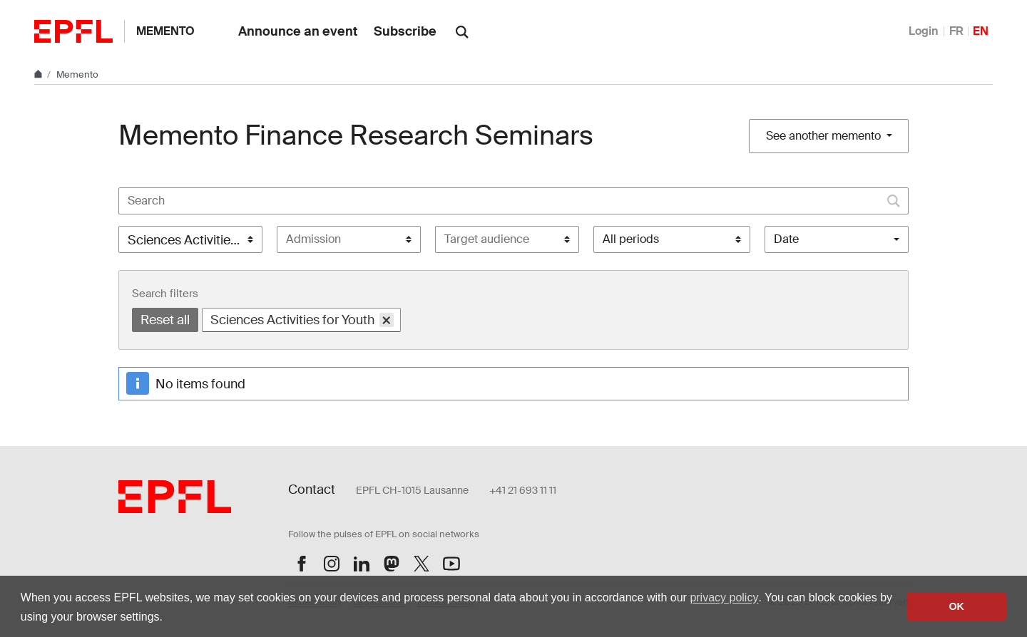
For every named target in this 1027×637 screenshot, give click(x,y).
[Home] (39, 74)
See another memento (825, 135)
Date (786, 239)
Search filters (165, 293)
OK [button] (956, 606)
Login (924, 31)
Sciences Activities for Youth (302, 319)
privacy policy (724, 597)
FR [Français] (956, 31)
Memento (165, 31)
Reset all (165, 319)
